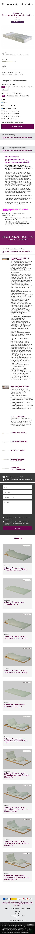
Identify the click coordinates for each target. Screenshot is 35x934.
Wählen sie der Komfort (9, 106)
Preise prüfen (17, 126)
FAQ (17, 918)
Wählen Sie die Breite (8, 84)
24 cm (4, 102)
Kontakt (17, 911)
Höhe (3, 100)
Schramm (17, 19)
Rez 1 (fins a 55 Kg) (8, 108)
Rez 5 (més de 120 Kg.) (9, 119)
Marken (17, 913)
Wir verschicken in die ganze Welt (17, 909)
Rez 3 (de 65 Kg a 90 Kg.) (10, 113)
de (32, 4)
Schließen (30, 924)
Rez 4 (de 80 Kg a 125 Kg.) (10, 116)
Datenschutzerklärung (17, 517)
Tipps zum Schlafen (17, 916)
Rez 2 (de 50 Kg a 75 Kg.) (10, 111)
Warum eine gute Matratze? (17, 920)
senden (17, 528)
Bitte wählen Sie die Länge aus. (11, 93)
